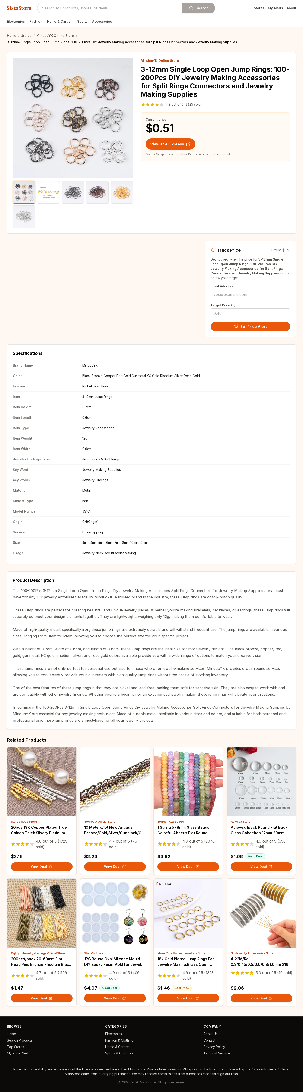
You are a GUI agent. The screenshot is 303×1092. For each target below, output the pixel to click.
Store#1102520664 (170, 821)
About (291, 8)
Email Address (222, 286)
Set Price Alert (250, 326)
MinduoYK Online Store (55, 36)
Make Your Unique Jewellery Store (181, 953)
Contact (209, 1040)
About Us (210, 1034)
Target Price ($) (223, 305)
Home (11, 36)
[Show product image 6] (24, 216)
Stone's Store (93, 953)
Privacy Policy (214, 1047)
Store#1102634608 (24, 821)
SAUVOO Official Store (99, 821)
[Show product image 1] (24, 192)
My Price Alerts (18, 1053)
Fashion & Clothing (119, 1040)
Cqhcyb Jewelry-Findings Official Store (38, 953)
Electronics (16, 21)
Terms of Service (217, 1053)
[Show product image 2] (48, 192)
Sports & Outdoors (119, 1053)
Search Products (19, 1040)
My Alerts (275, 8)
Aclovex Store (240, 821)
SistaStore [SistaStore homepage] (19, 8)
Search (199, 8)
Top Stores (15, 1047)
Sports (82, 21)
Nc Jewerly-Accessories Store (252, 953)
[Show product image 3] (73, 192)
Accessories (102, 21)
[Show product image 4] (97, 192)
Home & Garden (60, 21)
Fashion (35, 21)
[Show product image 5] (122, 192)
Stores (259, 8)
